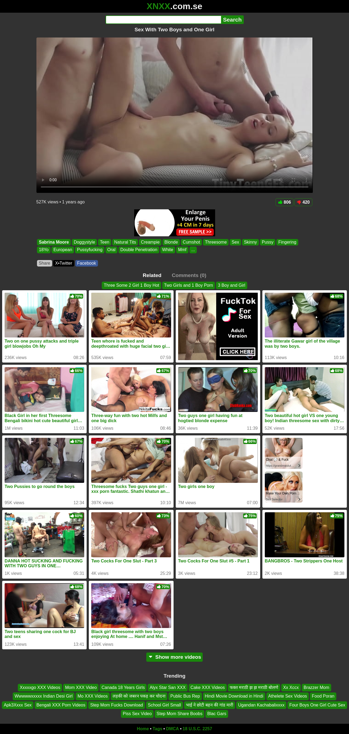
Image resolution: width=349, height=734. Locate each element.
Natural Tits (125, 242)
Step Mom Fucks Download (116, 705)
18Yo (44, 250)
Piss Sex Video (137, 713)
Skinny (250, 242)
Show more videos (174, 657)
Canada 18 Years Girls (123, 687)
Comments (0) (189, 275)
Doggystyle (84, 242)
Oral (111, 250)
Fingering (287, 242)
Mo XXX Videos (92, 696)
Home (143, 728)
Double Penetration (138, 250)
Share (44, 263)
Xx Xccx (291, 687)
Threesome (216, 242)
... (193, 250)
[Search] (163, 19)
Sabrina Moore (54, 242)
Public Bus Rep (185, 696)
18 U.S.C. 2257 (197, 728)
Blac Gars (216, 713)
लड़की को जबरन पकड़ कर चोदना (139, 696)
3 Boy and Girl (231, 285)
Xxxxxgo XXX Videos (40, 687)
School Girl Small (164, 705)
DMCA (172, 728)
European (62, 250)
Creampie (150, 242)
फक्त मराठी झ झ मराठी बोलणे (254, 687)
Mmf (182, 250)
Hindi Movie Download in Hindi (234, 696)
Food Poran (323, 696)
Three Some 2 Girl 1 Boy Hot (131, 285)
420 (303, 202)
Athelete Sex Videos (287, 696)
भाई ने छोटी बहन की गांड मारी (209, 705)
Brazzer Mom (316, 687)
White (167, 250)
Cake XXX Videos (208, 687)
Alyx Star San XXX (167, 687)
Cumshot (191, 242)
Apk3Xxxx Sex (18, 705)
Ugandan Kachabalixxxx (261, 705)
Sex (235, 242)
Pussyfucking (89, 250)
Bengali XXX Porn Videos (60, 705)
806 (284, 202)
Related (152, 275)
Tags (157, 728)
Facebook (86, 263)
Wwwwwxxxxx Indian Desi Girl (44, 696)
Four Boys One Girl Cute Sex (317, 705)
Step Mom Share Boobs (179, 713)
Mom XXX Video (81, 687)
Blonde (171, 242)
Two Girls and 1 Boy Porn (188, 285)
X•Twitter (63, 263)
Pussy (267, 242)
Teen (104, 242)
